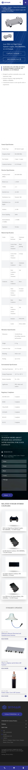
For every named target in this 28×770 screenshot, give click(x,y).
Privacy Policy (9, 754)
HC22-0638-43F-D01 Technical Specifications (13, 95)
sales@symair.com (8, 451)
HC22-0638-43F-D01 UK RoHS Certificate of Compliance (13, 133)
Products (10, 7)
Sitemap (3, 754)
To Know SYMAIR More (12, 714)
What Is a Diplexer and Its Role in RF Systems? (11, 664)
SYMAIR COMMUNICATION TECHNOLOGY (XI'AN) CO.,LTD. (11, 750)
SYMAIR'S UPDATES (14, 608)
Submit (7, 495)
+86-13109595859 (7, 732)
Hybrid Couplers (7, 8)
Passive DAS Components (19, 7)
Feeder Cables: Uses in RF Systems (10, 692)
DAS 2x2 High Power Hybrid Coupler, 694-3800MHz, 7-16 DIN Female (13, 528)
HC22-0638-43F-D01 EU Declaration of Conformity (12, 112)
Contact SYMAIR (14, 53)
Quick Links (4, 727)
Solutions (3, 724)
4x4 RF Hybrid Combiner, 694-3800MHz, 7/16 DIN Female (14, 551)
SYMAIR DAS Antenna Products (9, 720)
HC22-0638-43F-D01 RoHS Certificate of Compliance (12, 126)
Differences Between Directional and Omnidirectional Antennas (11, 634)
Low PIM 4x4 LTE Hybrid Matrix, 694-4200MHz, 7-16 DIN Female (13, 597)
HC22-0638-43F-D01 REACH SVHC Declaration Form (13, 119)
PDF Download (14, 59)
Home (5, 7)
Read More (14, 639)
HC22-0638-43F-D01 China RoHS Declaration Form (12, 105)
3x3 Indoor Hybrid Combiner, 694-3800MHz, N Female (12, 574)
